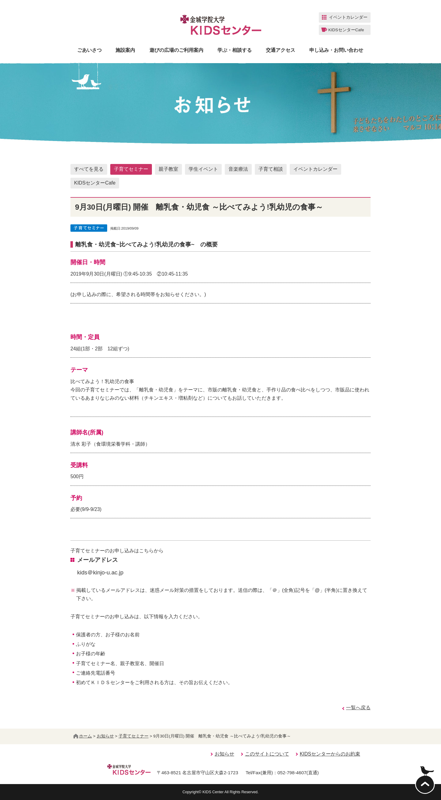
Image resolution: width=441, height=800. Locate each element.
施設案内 (125, 50)
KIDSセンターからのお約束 (330, 753)
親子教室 (168, 169)
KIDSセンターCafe (94, 182)
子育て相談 (270, 169)
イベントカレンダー (315, 169)
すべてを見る (89, 169)
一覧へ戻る (358, 707)
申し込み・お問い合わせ (336, 50)
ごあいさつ (89, 50)
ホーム (83, 736)
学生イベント (203, 169)
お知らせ (105, 736)
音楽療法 (238, 169)
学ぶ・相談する (234, 50)
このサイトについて (267, 753)
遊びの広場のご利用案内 (176, 50)
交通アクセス (280, 50)
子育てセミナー (131, 169)
